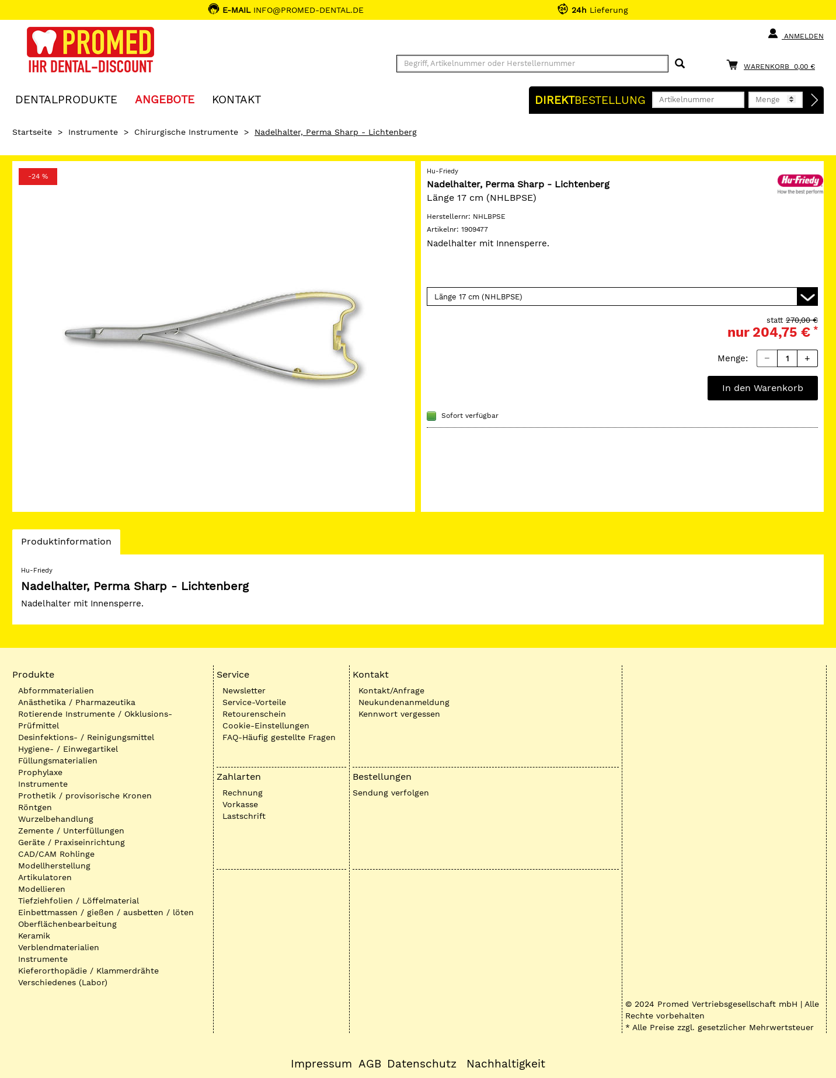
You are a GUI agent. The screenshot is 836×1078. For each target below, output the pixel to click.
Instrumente (93, 132)
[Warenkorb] (773, 64)
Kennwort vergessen (399, 713)
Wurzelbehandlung (55, 819)
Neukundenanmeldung (404, 702)
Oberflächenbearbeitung (67, 924)
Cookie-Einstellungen (265, 725)
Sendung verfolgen (391, 792)
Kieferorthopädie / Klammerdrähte (88, 970)
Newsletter (244, 690)
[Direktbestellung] (815, 100)
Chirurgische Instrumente (186, 132)
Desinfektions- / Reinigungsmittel (86, 737)
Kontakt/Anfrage (391, 690)
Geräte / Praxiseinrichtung (71, 842)
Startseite (32, 132)
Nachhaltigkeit (505, 1064)
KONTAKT (236, 98)
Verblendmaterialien (58, 947)
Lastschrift (244, 816)
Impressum (321, 1064)
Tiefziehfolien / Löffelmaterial (78, 900)
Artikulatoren (45, 877)
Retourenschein (254, 713)
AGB (369, 1064)
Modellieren (41, 889)
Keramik (34, 935)
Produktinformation (66, 544)
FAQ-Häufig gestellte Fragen (279, 737)
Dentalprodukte (66, 98)
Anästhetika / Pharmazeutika (76, 702)
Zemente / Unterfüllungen (71, 830)
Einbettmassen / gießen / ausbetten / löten (106, 912)
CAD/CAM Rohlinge (56, 854)
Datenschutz (422, 1064)
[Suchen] (679, 63)
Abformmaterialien (56, 690)
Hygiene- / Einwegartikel (68, 748)
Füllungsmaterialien (57, 760)
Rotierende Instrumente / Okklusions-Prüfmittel (95, 719)
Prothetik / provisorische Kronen (85, 795)
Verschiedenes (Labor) (62, 982)
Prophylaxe (40, 772)
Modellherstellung (54, 865)
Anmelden (795, 33)
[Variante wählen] (622, 296)
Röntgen (35, 807)
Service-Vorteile (254, 702)
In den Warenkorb (762, 387)
